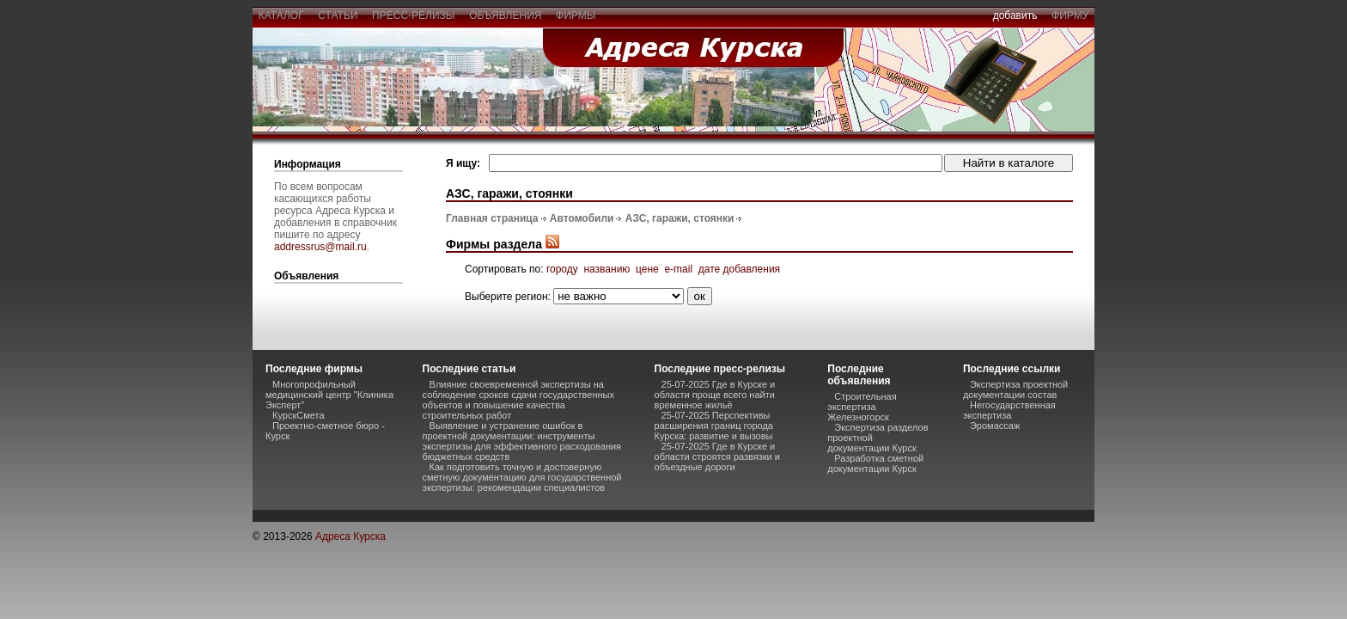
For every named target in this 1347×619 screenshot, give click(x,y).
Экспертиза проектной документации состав (1015, 389)
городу (562, 269)
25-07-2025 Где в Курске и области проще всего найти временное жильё (715, 394)
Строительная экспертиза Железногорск (861, 406)
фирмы (575, 15)
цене (647, 269)
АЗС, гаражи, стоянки (679, 218)
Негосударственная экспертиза (1009, 410)
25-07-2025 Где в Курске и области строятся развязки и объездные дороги (717, 456)
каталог (281, 15)
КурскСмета (298, 415)
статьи (338, 15)
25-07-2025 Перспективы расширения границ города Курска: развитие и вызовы (714, 425)
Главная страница (492, 218)
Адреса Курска (350, 536)
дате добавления (739, 269)
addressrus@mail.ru (320, 247)
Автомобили (582, 218)
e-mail (678, 269)
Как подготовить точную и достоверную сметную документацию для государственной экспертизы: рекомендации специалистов (522, 477)
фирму (1069, 15)
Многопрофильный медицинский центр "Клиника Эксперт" (329, 394)
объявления (505, 15)
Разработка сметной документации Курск (875, 463)
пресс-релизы (413, 15)
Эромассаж (995, 425)
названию (606, 269)
